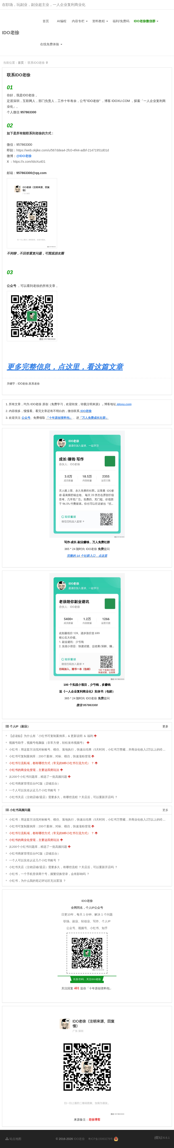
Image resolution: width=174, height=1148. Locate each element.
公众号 (11, 286)
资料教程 (100, 21)
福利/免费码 (121, 21)
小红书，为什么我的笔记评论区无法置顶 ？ (37, 880)
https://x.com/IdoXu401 (29, 161)
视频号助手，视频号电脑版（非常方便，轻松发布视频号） (47, 742)
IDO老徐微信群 (146, 21)
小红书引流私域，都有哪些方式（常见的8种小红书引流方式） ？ (51, 763)
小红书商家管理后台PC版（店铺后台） (34, 783)
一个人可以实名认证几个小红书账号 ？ (34, 790)
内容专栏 (80, 21)
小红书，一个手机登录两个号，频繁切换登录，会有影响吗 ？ (49, 874)
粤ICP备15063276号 (100, 1139)
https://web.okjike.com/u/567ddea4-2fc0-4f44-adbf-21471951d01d (62, 150)
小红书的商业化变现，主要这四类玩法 (34, 770)
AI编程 (61, 21)
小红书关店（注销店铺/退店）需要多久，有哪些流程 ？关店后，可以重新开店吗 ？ (63, 797)
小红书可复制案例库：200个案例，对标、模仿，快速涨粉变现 (50, 756)
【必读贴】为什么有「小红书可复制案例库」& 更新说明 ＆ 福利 (51, 736)
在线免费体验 (51, 44)
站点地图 (13, 1139)
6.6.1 (162, 1138)
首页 (46, 21)
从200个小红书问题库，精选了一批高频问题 (38, 776)
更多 (165, 726)
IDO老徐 (10, 32)
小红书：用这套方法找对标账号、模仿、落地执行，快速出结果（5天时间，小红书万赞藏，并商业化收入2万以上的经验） (88, 749)
